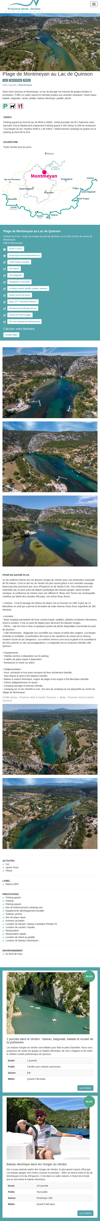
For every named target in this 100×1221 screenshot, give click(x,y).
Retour (49, 153)
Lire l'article (85, 1088)
